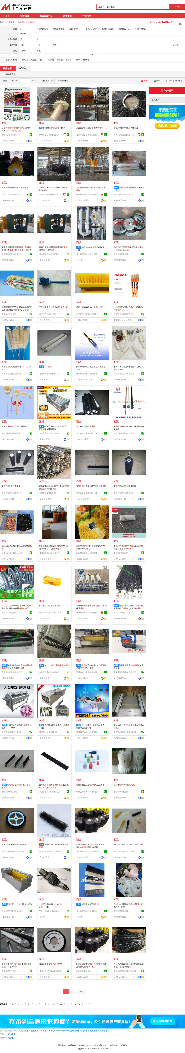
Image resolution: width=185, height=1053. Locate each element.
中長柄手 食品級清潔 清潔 (53, 307)
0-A (11, 1004)
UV (75, 1004)
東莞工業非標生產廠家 (125, 486)
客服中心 (82, 1045)
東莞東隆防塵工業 (85, 426)
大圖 (144, 80)
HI (36, 1004)
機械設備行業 (46, 16)
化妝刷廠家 (94, 1030)
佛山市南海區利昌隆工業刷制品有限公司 (13, 553)
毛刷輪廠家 (104, 1030)
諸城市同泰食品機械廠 (48, 732)
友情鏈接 (123, 1045)
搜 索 (177, 6)
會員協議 (113, 1045)
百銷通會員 (10, 74)
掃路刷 (60, 59)
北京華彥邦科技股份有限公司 (88, 254)
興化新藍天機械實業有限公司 (13, 911)
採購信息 (25, 16)
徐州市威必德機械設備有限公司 (50, 135)
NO (53, 1004)
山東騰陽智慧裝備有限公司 (125, 672)
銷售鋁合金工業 (90, 904)
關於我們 (62, 1045)
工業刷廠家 (43, 1030)
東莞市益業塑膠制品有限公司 (125, 851)
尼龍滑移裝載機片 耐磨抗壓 (15, 187)
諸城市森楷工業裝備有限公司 (50, 433)
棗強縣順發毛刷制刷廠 (11, 433)
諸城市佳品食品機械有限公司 (88, 732)
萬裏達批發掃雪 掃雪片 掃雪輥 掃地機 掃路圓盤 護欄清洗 (16, 250)
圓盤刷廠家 (33, 1030)
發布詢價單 (167, 90)
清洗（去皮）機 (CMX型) (19, 904)
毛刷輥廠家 (23, 1030)
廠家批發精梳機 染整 (14, 844)
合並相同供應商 (174, 80)
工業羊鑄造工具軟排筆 (14, 426)
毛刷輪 (51, 59)
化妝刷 (86, 59)
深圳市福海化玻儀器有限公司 (13, 373)
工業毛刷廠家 (54, 1030)
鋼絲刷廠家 (65, 1030)
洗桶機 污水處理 (124, 785)
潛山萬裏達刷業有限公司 (12, 254)
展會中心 (67, 16)
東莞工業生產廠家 (11, 486)
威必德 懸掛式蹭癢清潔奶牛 (89, 128)
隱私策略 (102, 1045)
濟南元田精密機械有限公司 (50, 373)
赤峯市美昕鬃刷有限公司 (124, 314)
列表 (157, 80)
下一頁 (80, 991)
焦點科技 (95, 1048)
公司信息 (22, 68)
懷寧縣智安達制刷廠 (47, 493)
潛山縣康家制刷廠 (9, 135)
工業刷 (77, 59)
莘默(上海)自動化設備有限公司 (50, 911)
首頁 (7, 16)
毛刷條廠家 (84, 1030)
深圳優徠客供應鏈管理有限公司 (125, 373)
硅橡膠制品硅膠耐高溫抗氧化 (90, 785)
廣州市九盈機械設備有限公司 (13, 732)
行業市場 (86, 16)
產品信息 (7, 68)
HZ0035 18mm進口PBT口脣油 (128, 844)
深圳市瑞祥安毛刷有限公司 (50, 792)
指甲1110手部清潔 (49, 605)
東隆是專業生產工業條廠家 (91, 486)
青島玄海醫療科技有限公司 (87, 792)
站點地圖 (92, 1045)
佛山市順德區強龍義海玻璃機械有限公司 (125, 433)
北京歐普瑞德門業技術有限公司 (88, 911)
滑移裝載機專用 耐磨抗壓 (126, 128)
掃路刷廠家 (75, 1030)
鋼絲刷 (42, 59)
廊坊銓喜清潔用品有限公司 (50, 314)
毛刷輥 (34, 59)
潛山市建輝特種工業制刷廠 (125, 732)
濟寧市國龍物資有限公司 (124, 194)
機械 (41, 128)
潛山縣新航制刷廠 (9, 792)
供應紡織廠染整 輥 (50, 964)
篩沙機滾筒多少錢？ (54, 128)
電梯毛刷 (11, 1034)
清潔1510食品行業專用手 (89, 307)
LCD (48, 366)
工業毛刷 (24, 59)
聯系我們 (72, 1045)
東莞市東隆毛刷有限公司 (86, 433)
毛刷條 (68, 59)
